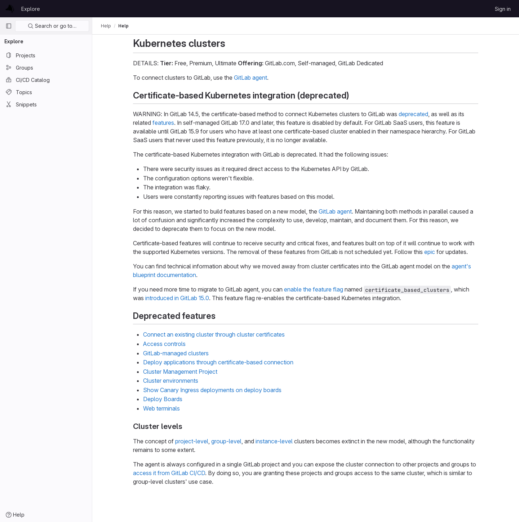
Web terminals (161, 408)
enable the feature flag (313, 289)
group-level (226, 441)
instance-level (274, 441)
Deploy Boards (162, 399)
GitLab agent (250, 77)
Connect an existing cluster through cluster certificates (214, 334)
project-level (191, 441)
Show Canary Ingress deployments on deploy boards (212, 390)
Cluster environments (170, 380)
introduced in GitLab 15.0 (177, 298)
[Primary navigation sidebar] (8, 26)
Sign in (503, 9)
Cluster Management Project (180, 371)
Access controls (164, 343)
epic (429, 251)
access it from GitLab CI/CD (169, 473)
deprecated (413, 114)
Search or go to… (52, 26)
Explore (30, 9)
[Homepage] (9, 8)
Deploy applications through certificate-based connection (218, 362)
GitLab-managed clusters (176, 353)
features (163, 122)
